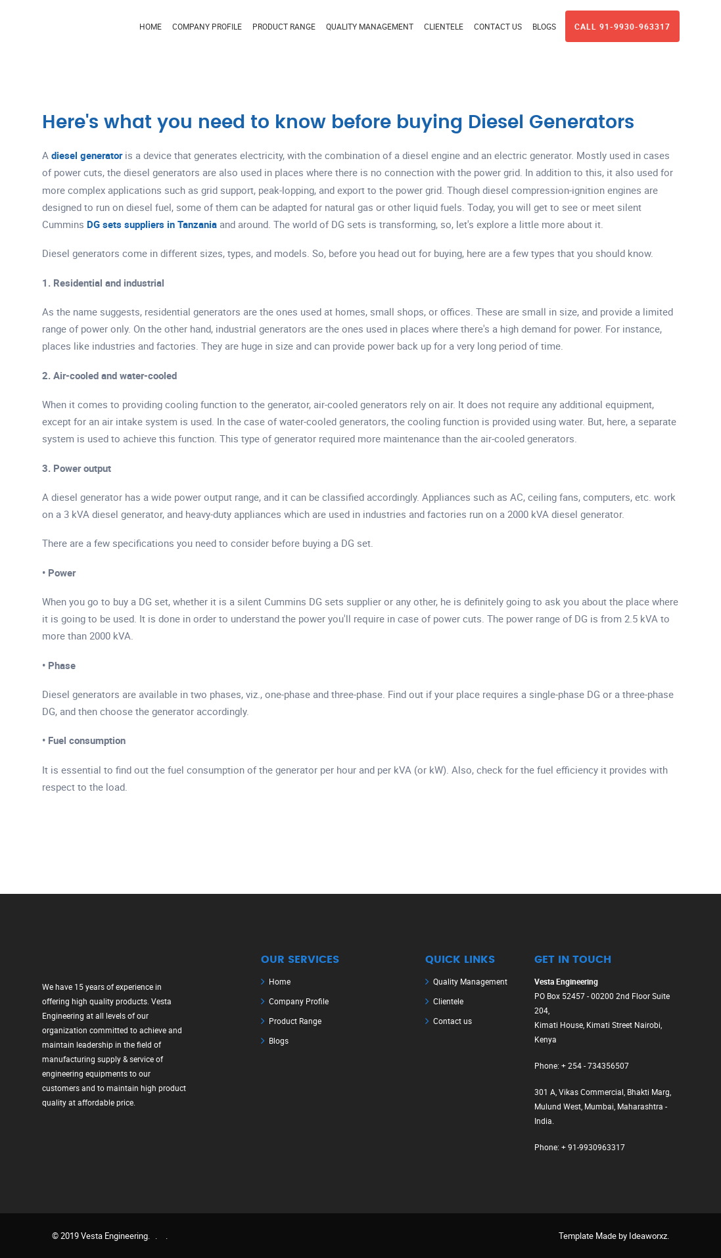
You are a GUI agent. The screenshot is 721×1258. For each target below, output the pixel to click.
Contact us (452, 1020)
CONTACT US (498, 26)
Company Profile (207, 26)
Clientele (448, 1001)
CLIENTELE (443, 26)
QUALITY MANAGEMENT (369, 26)
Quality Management (470, 981)
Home (150, 26)
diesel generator (86, 155)
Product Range (295, 1020)
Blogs (279, 1040)
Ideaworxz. (649, 1236)
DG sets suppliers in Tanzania (152, 224)
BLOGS (544, 26)
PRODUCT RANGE (283, 26)
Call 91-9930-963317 (622, 26)
